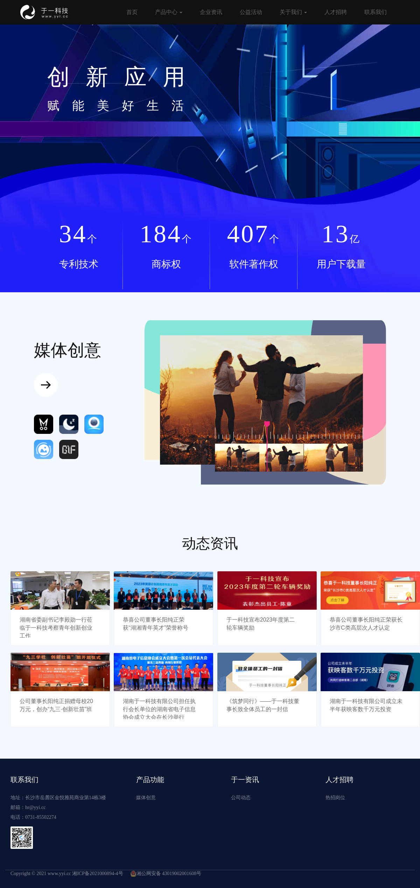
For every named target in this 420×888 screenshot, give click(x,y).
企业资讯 (211, 12)
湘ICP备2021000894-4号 (97, 873)
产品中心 (168, 12)
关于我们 (293, 12)
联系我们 (375, 12)
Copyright (20, 873)
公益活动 (251, 12)
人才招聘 (335, 12)
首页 (132, 12)
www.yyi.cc (59, 873)
